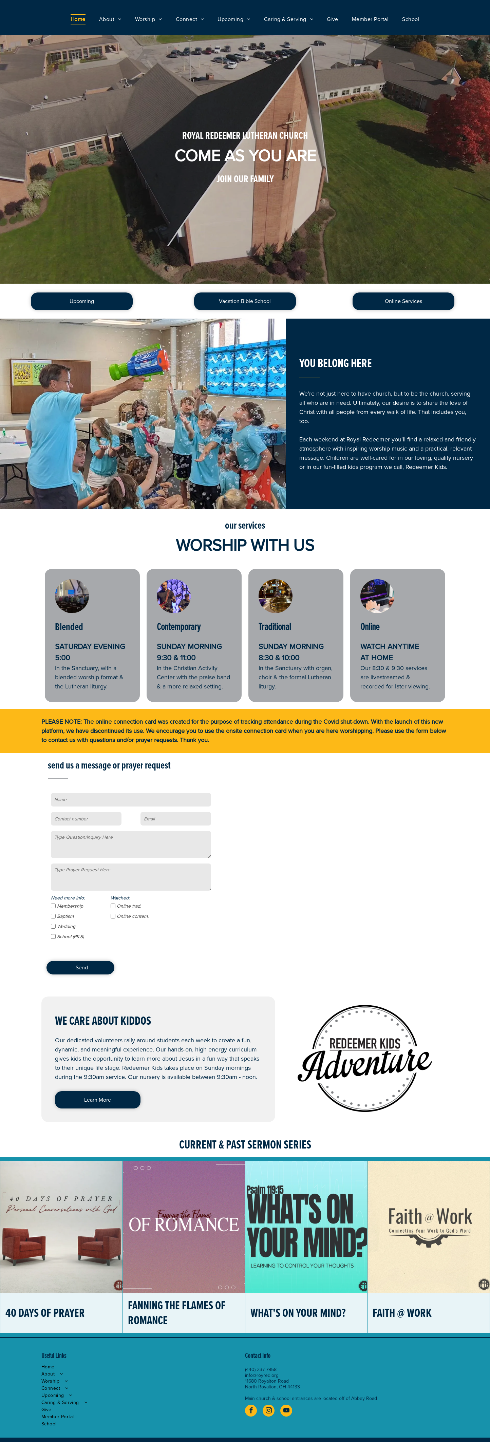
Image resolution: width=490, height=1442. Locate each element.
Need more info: (68, 898)
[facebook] (251, 1411)
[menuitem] (78, 19)
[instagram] (269, 1411)
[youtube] (286, 1411)
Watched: (120, 898)
